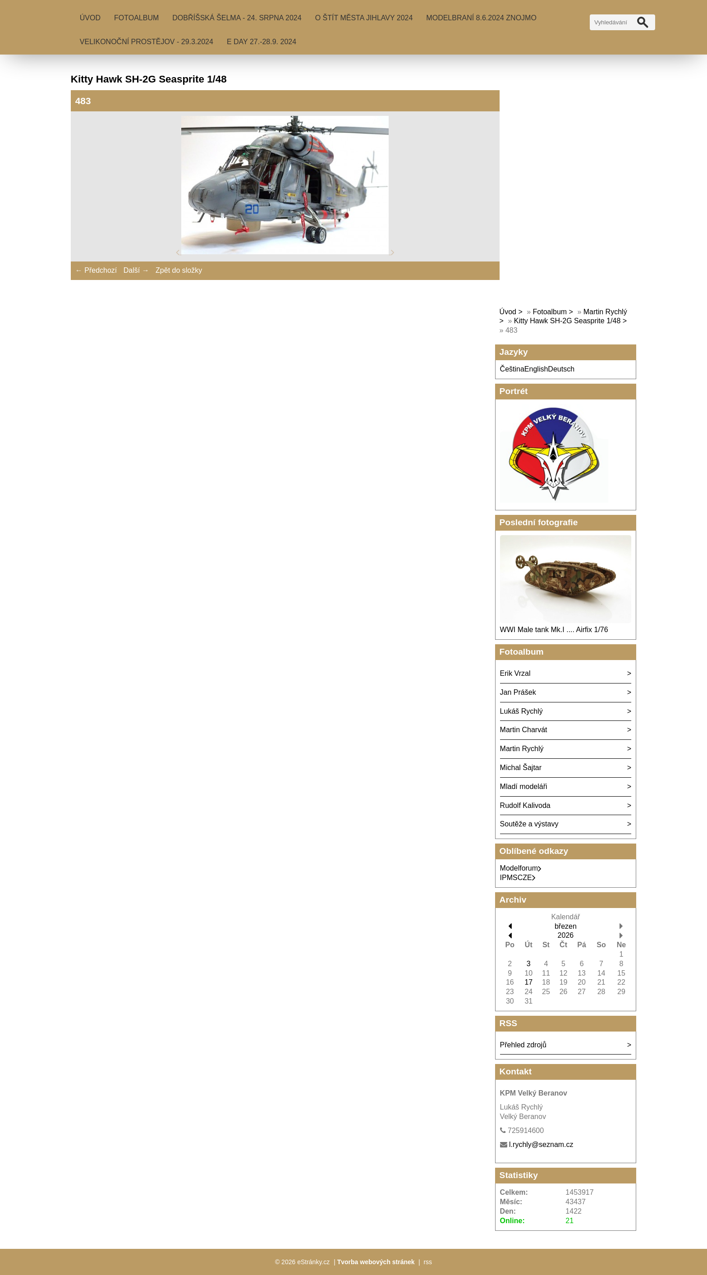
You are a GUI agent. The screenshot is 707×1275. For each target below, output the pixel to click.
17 (528, 982)
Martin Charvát (523, 730)
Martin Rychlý (522, 748)
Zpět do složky (179, 270)
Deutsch (561, 369)
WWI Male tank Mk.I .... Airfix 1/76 (554, 629)
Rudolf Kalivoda (525, 805)
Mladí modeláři (523, 786)
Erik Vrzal (515, 673)
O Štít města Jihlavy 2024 (364, 18)
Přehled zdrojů (523, 1045)
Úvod (90, 18)
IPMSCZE (518, 877)
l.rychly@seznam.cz (541, 1144)
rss (427, 1262)
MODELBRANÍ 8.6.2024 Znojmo (481, 18)
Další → (136, 270)
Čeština (512, 369)
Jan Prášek (518, 692)
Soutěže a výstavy (529, 824)
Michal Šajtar (521, 767)
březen (566, 926)
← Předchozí (96, 270)
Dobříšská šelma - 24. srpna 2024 (236, 18)
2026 (566, 935)
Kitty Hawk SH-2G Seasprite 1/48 (567, 321)
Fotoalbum (136, 18)
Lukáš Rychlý (521, 711)
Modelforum (521, 868)
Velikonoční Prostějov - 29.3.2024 (146, 42)
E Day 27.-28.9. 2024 (261, 42)
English (536, 369)
